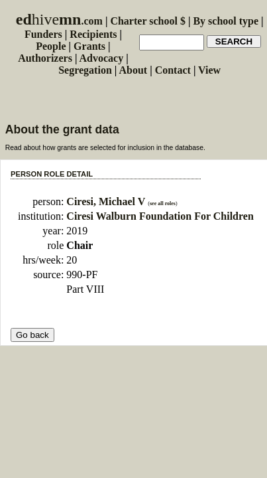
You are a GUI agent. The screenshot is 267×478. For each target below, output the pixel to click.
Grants (89, 46)
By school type (225, 21)
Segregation (85, 70)
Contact (173, 70)
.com (59, 21)
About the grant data (62, 129)
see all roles (163, 203)
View (209, 70)
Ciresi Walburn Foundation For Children (159, 216)
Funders (43, 34)
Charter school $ (147, 21)
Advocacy (102, 58)
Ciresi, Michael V (105, 201)
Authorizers (45, 58)
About (133, 70)
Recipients (93, 34)
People (51, 46)
